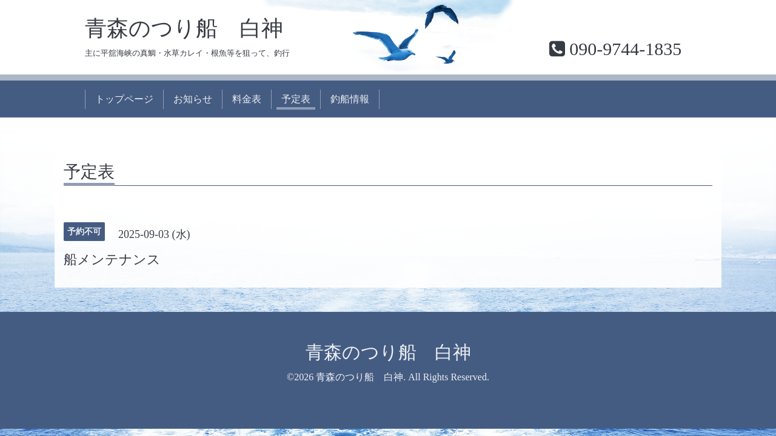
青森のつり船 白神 (184, 28)
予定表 (295, 99)
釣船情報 (349, 99)
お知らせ (192, 99)
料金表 (246, 99)
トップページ (124, 99)
